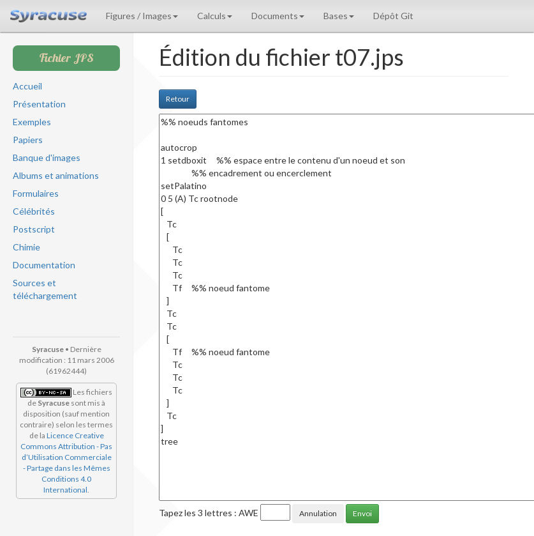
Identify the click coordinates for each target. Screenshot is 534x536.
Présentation (39, 103)
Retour (177, 98)
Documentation (44, 264)
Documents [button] (277, 15)
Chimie (26, 246)
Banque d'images (46, 157)
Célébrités (34, 211)
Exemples (32, 121)
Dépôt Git (393, 15)
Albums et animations (56, 175)
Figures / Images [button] (142, 15)
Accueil (27, 85)
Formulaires (36, 193)
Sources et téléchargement (45, 289)
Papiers (28, 139)
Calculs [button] (214, 15)
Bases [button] (338, 15)
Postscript (34, 229)
